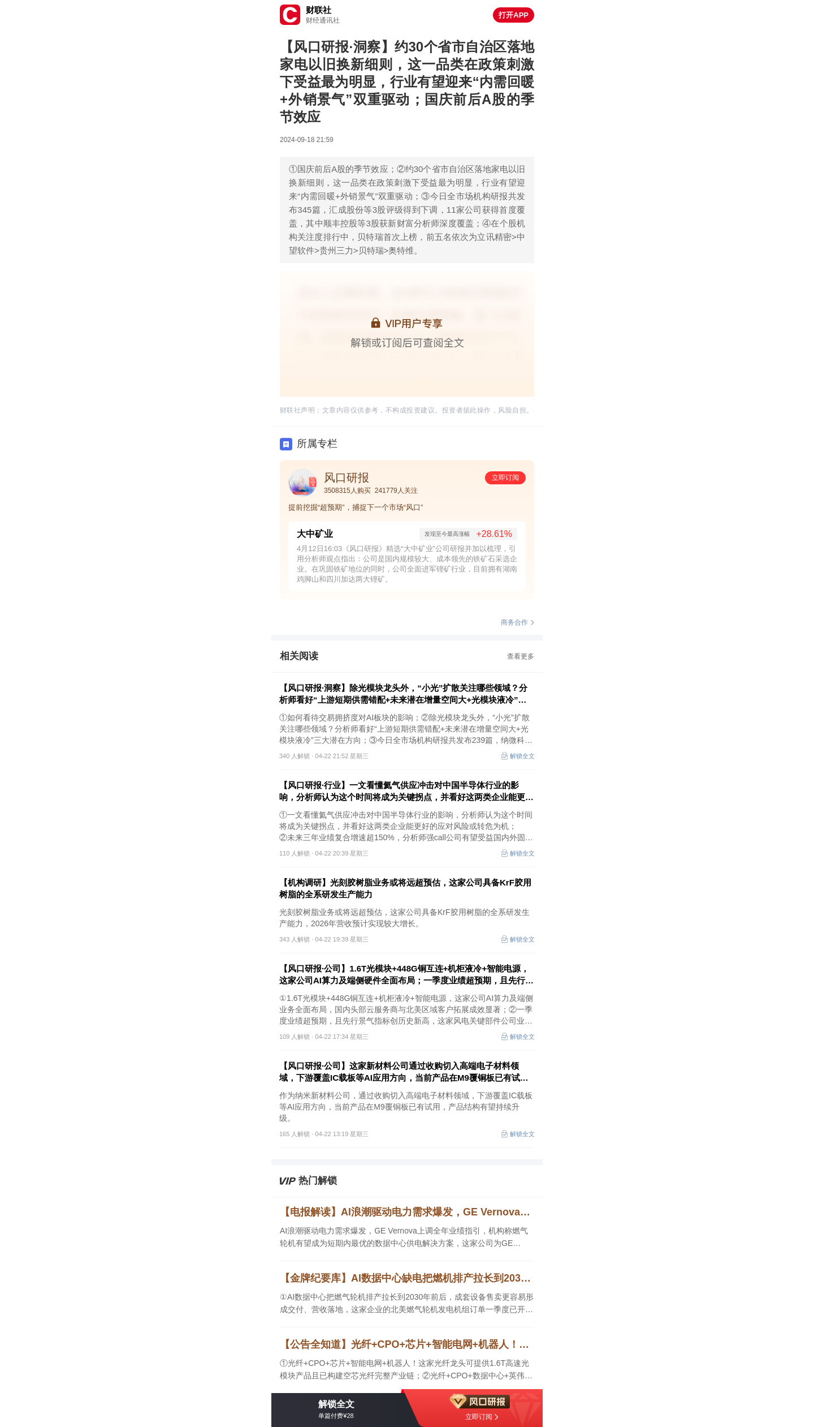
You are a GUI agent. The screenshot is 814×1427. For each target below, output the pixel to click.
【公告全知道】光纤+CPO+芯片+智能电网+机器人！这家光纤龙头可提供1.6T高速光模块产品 (407, 1344)
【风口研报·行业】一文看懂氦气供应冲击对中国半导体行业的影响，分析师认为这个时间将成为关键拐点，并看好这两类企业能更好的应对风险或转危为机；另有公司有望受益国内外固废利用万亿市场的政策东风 (406, 791)
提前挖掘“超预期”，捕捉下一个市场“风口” (355, 507)
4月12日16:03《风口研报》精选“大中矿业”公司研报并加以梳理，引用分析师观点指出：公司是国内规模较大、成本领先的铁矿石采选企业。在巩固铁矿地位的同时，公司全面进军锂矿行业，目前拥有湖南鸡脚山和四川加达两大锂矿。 (407, 563)
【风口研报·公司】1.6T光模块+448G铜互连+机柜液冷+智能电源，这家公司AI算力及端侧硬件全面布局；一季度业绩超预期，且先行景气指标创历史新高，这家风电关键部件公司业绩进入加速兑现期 (406, 975)
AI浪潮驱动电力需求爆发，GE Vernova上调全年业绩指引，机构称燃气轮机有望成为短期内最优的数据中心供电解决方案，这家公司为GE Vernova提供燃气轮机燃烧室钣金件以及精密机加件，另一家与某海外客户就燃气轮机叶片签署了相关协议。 (405, 1237)
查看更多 (520, 656)
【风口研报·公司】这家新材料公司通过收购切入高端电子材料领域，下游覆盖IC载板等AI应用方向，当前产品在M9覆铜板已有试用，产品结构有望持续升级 (399, 1072)
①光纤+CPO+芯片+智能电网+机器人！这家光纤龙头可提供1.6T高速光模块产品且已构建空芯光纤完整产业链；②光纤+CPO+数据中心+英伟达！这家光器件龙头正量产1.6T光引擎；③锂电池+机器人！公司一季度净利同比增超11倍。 (405, 1370)
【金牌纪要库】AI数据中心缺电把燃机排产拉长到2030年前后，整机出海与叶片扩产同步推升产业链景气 (407, 1278)
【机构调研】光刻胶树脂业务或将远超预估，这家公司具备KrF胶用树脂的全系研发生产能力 (405, 888)
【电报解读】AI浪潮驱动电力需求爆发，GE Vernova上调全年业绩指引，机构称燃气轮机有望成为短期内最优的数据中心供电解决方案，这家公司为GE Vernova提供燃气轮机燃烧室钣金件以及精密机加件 (407, 1212)
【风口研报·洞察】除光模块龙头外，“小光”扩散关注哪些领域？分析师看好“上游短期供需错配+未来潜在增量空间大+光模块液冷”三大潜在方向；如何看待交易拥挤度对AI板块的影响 (403, 694)
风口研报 (346, 477)
